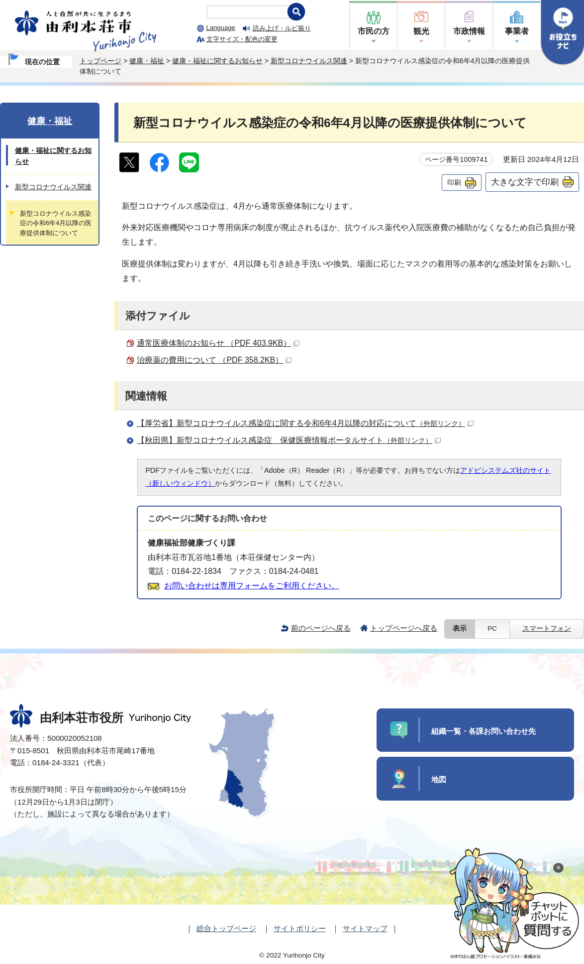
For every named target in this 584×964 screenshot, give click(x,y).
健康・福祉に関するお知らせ (217, 61)
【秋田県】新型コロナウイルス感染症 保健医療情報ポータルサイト (289, 440)
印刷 (454, 182)
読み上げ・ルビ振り (282, 28)
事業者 (517, 31)
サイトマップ (365, 928)
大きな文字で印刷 (525, 182)
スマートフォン (546, 628)
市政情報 (469, 31)
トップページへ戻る (403, 628)
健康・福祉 (146, 61)
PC (492, 628)
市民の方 (373, 31)
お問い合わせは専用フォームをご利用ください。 (251, 585)
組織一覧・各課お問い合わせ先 (483, 731)
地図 (438, 779)
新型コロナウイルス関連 (309, 61)
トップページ (100, 61)
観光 (421, 31)
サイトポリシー (300, 928)
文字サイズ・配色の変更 (242, 39)
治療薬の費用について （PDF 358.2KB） (214, 360)
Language (220, 27)
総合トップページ (226, 928)
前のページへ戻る (321, 628)
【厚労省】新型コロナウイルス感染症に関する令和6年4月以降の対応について (305, 423)
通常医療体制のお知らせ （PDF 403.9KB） (218, 343)
